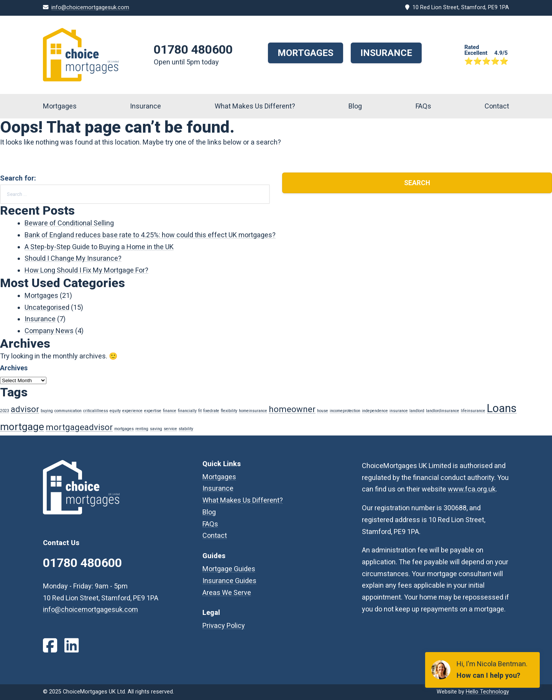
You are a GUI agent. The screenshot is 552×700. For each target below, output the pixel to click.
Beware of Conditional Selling (69, 223)
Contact (497, 106)
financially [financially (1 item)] (187, 410)
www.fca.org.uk (472, 489)
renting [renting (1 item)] (141, 428)
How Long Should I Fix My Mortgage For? (86, 270)
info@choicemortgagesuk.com (90, 7)
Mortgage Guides (228, 569)
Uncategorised (47, 307)
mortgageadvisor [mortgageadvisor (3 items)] (79, 427)
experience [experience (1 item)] (132, 410)
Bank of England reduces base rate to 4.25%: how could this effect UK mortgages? (150, 235)
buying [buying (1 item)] (47, 410)
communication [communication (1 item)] (68, 410)
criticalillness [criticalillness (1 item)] (95, 410)
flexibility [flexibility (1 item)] (229, 410)
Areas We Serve (226, 592)
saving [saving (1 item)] (156, 428)
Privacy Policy (223, 625)
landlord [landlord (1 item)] (416, 410)
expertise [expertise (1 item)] (152, 410)
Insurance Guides (229, 581)
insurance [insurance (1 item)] (398, 410)
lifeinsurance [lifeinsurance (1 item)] (473, 410)
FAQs (423, 106)
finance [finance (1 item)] (169, 410)
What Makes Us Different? (255, 106)
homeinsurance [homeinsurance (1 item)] (253, 410)
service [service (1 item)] (170, 428)
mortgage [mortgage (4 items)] (22, 426)
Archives (14, 368)
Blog (355, 106)
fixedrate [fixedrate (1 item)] (211, 410)
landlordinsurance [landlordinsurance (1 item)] (442, 410)
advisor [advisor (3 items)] (25, 409)
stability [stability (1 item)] (186, 428)
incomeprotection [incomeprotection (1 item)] (345, 410)
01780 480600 (193, 49)
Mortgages (306, 53)
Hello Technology (487, 691)
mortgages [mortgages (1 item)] (124, 428)
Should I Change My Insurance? (73, 258)
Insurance (386, 53)
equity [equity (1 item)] (115, 410)
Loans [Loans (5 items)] (502, 408)
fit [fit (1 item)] (200, 410)
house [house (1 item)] (322, 410)
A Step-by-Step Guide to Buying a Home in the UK (99, 247)
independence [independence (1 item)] (375, 410)
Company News (49, 331)
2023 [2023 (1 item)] (4, 410)
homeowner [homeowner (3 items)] (292, 409)
